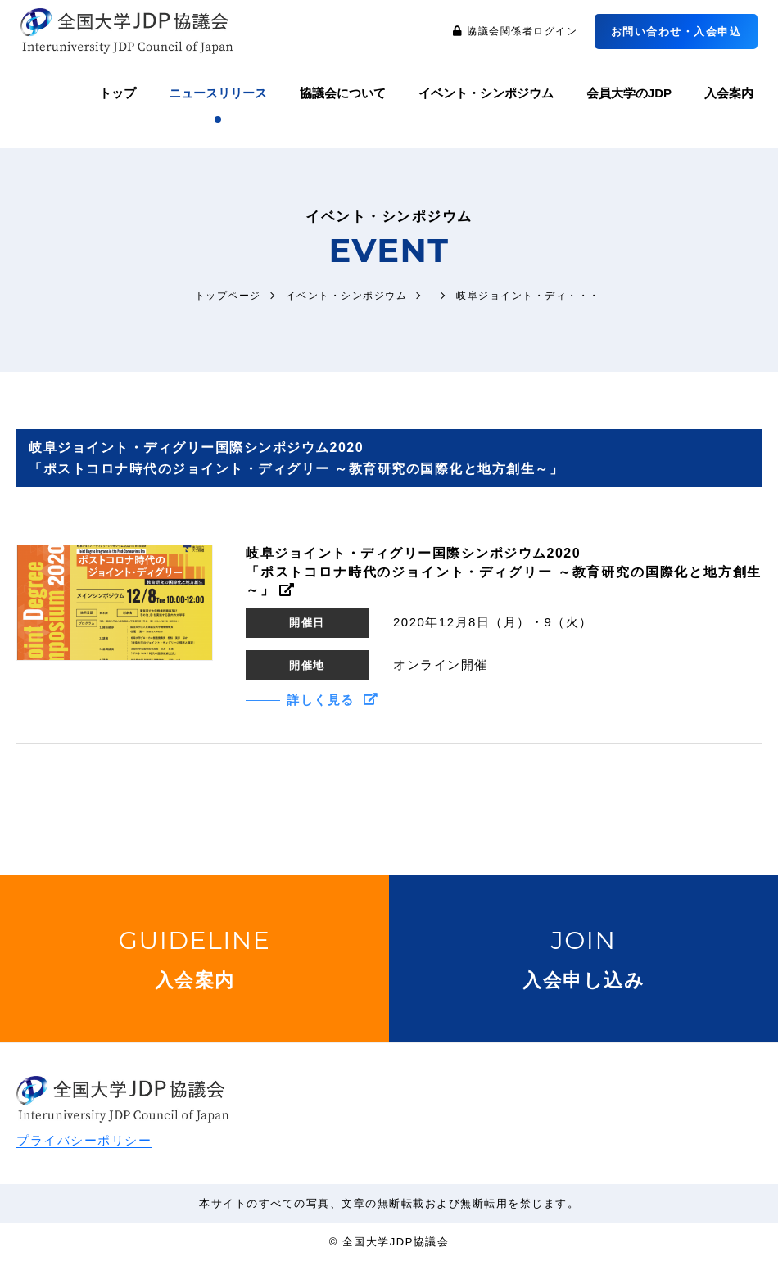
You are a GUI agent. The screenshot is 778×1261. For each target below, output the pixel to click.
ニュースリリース (218, 93)
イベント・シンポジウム (486, 93)
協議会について (343, 93)
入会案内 (728, 93)
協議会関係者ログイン (515, 31)
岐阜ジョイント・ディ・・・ (528, 295)
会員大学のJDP (629, 93)
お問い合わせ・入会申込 (676, 31)
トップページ (228, 295)
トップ (117, 93)
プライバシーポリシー (84, 1140)
